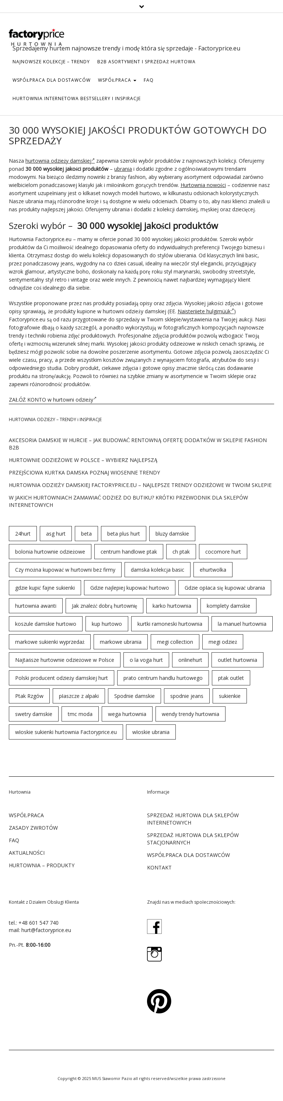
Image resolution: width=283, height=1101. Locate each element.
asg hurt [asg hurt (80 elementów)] (56, 533)
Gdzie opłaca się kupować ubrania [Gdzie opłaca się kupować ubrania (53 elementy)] (225, 587)
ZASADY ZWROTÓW (33, 827)
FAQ (149, 80)
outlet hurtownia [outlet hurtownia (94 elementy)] (237, 659)
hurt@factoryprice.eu (46, 930)
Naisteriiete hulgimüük (206, 311)
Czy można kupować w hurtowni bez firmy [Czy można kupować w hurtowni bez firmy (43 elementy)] (65, 569)
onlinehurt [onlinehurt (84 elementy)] (190, 659)
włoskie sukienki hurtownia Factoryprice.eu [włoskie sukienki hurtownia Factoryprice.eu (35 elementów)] (66, 731)
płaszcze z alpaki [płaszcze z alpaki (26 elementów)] (79, 695)
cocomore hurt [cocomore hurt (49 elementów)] (223, 551)
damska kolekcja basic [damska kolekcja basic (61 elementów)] (157, 569)
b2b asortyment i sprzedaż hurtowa (146, 62)
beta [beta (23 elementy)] (86, 533)
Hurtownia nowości (203, 184)
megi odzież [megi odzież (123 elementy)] (223, 641)
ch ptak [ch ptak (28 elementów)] (181, 551)
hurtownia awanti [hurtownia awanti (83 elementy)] (35, 605)
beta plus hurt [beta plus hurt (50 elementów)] (123, 533)
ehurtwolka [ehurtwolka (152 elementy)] (213, 569)
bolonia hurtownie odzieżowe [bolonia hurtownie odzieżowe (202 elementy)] (50, 551)
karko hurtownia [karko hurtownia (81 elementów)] (172, 605)
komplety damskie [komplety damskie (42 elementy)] (228, 605)
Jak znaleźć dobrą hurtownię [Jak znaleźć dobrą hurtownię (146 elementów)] (104, 605)
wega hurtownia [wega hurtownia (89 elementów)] (127, 713)
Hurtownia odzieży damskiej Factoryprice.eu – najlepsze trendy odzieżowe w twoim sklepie (140, 484)
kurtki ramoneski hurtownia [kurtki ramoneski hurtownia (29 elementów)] (169, 623)
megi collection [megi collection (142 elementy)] (175, 641)
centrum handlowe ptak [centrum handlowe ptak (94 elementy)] (129, 551)
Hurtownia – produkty (41, 865)
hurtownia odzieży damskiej (60, 160)
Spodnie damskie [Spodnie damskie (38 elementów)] (134, 695)
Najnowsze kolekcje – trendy (51, 62)
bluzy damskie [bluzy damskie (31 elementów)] (172, 533)
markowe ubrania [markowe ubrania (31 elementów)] (121, 641)
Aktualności (27, 852)
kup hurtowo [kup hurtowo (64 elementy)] (107, 623)
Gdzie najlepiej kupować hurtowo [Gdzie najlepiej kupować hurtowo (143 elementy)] (129, 587)
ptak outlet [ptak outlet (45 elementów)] (231, 677)
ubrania (123, 168)
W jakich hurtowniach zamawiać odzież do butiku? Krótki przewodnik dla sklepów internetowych (128, 501)
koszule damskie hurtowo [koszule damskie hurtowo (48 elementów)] (45, 623)
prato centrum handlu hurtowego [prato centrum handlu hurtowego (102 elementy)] (163, 677)
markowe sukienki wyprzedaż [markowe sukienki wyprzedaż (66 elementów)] (49, 641)
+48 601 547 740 (38, 922)
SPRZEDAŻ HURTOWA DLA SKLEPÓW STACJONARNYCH (193, 839)
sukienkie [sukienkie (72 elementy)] (230, 695)
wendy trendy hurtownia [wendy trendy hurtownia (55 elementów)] (190, 713)
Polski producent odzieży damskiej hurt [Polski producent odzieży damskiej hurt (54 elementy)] (61, 677)
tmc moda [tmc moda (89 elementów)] (80, 713)
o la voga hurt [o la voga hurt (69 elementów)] (146, 659)
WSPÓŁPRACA (117, 80)
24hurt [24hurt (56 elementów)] (23, 533)
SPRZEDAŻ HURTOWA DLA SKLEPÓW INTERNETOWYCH (193, 819)
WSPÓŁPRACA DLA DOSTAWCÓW (52, 80)
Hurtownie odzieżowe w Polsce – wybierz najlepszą (83, 459)
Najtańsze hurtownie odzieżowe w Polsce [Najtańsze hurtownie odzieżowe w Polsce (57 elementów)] (64, 659)
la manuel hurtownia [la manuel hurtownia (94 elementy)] (242, 623)
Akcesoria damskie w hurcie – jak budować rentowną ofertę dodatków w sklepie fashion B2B (138, 444)
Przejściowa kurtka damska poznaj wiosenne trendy (84, 472)
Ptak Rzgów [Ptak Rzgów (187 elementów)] (29, 695)
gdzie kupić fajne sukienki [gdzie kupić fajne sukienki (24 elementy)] (45, 587)
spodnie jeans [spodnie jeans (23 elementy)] (186, 695)
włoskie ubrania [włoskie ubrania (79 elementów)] (151, 731)
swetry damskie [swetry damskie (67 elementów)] (33, 713)
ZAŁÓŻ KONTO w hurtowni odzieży (53, 399)
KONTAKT (159, 867)
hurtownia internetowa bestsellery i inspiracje (77, 98)
